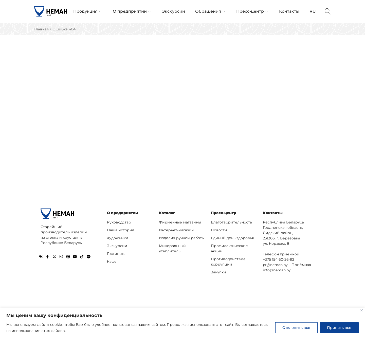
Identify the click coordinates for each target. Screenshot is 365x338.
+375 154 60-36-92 (278, 259)
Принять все (339, 327)
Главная (41, 29)
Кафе (112, 261)
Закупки (218, 272)
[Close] (361, 310)
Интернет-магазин (176, 230)
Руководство (119, 222)
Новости (219, 230)
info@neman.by (277, 270)
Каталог (167, 213)
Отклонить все (296, 327)
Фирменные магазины (180, 222)
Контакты (273, 213)
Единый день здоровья (232, 238)
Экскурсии (117, 245)
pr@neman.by (275, 264)
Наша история (120, 230)
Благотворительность (231, 222)
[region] (182, 323)
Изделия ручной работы (182, 238)
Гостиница (116, 253)
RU (312, 11)
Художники (117, 238)
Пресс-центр (223, 213)
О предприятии (122, 213)
